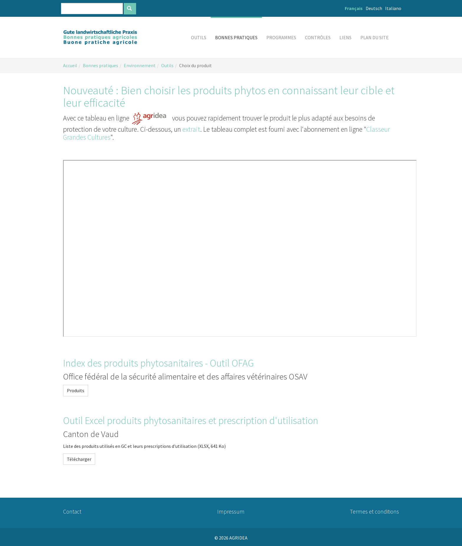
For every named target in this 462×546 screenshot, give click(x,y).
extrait (191, 129)
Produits (75, 390)
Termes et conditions (374, 511)
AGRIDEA (238, 538)
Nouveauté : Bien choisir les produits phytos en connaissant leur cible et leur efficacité (229, 96)
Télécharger (79, 459)
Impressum (231, 511)
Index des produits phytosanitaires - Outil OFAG (158, 363)
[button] (199, 37)
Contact (72, 511)
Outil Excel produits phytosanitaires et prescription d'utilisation (190, 420)
